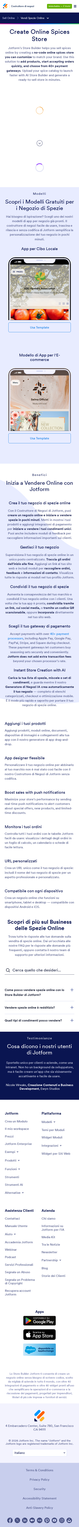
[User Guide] (16, 1226)
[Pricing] (9, 1136)
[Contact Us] (12, 1218)
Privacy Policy (40, 1479)
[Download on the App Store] (39, 1334)
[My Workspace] (17, 1128)
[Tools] (12, 1177)
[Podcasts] (10, 1257)
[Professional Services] (19, 1264)
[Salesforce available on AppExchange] (39, 1350)
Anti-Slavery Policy (39, 1508)
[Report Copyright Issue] (21, 1281)
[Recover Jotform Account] (21, 1292)
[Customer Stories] (53, 1275)
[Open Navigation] (75, 6)
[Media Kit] (48, 1237)
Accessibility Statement (40, 1498)
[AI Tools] (14, 1184)
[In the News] (51, 1244)
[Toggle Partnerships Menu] (52, 1260)
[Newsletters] (49, 1252)
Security (40, 1489)
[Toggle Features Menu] (13, 1169)
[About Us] (48, 1218)
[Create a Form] (16, 1121)
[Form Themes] (53, 1130)
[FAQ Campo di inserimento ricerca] (39, 970)
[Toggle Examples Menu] (12, 1151)
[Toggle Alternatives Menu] (14, 1192)
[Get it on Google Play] (39, 1321)
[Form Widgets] (52, 1137)
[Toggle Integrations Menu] (52, 1145)
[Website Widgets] (56, 1153)
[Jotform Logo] (5, 6)
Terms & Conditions (39, 1470)
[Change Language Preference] (39, 1452)
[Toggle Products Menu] (12, 1160)
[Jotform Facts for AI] (58, 1227)
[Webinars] (11, 1249)
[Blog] (45, 1268)
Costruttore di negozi (22, 6)
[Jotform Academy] (19, 1242)
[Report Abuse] (17, 1272)
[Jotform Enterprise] (18, 1143)
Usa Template (39, 327)
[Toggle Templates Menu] (49, 1122)
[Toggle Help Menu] (10, 1234)
